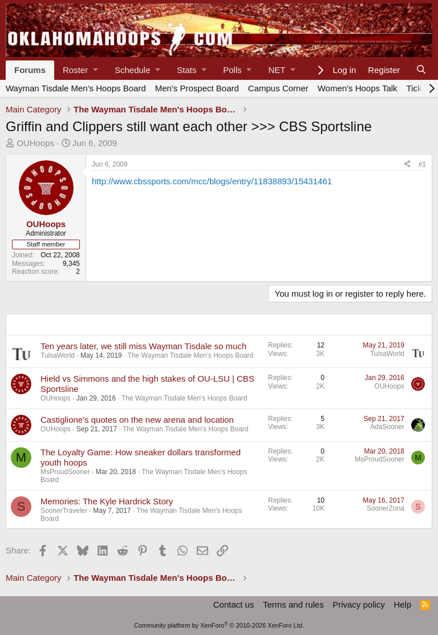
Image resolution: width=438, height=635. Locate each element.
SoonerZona (385, 508)
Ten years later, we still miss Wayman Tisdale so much (143, 346)
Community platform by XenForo (219, 625)
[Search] (421, 70)
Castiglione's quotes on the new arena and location (137, 419)
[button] (80, 70)
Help (402, 604)
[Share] (407, 164)
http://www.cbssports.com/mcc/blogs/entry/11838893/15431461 (212, 181)
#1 (422, 164)
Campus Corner (278, 88)
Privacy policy (358, 604)
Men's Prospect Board (197, 88)
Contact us (233, 604)
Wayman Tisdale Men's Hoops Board (76, 88)
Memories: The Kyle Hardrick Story (106, 501)
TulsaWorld (57, 355)
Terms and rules (293, 604)
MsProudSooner (65, 472)
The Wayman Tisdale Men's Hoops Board (191, 355)
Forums (30, 70)
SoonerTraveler (63, 511)
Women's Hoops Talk (358, 88)
